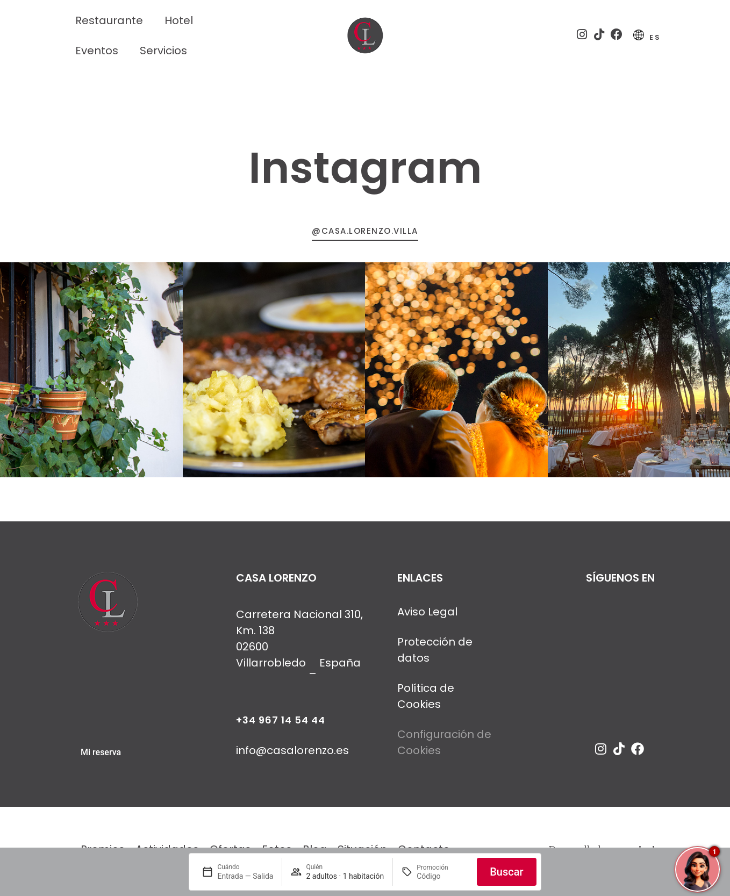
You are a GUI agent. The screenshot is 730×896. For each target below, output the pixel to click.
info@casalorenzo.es (292, 754)
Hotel (178, 20)
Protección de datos (435, 654)
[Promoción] (442, 876)
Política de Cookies (425, 700)
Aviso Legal (427, 615)
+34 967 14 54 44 (280, 724)
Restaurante (109, 20)
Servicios (163, 50)
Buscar (506, 871)
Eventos (96, 50)
